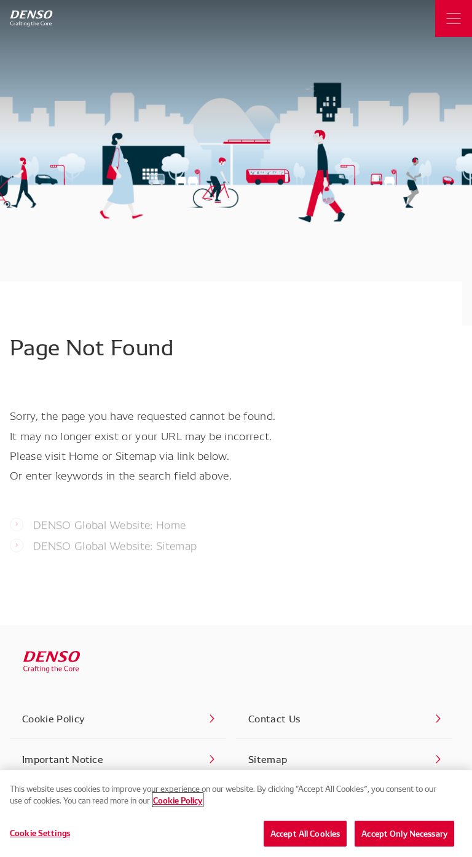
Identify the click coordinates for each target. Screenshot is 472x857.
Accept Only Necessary (404, 836)
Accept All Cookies (305, 836)
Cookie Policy (177, 803)
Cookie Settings (40, 835)
